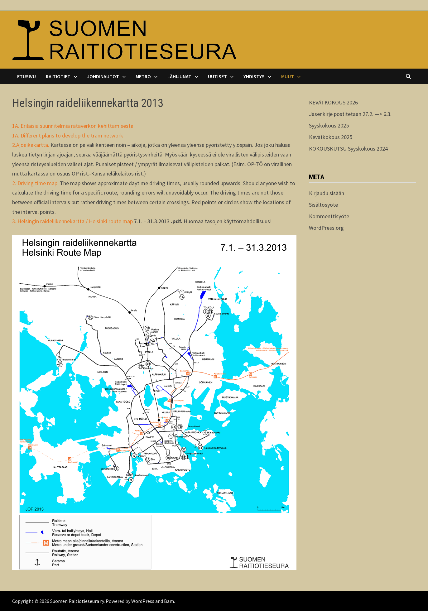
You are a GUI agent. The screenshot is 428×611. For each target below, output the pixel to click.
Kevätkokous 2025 (330, 137)
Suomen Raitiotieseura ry (77, 601)
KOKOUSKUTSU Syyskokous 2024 (348, 148)
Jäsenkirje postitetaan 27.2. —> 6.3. (350, 114)
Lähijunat (179, 76)
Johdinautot (103, 76)
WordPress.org (326, 227)
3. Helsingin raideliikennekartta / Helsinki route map (72, 221)
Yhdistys (254, 76)
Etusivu (26, 76)
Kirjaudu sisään (326, 193)
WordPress (142, 601)
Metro (143, 76)
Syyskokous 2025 (329, 125)
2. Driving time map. (35, 183)
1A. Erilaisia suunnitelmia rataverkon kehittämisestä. (73, 125)
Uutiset (217, 76)
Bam (169, 601)
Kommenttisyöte (329, 216)
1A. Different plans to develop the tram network (67, 135)
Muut (287, 76)
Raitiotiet (58, 76)
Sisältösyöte (323, 204)
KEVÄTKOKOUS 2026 (333, 102)
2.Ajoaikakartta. (30, 144)
